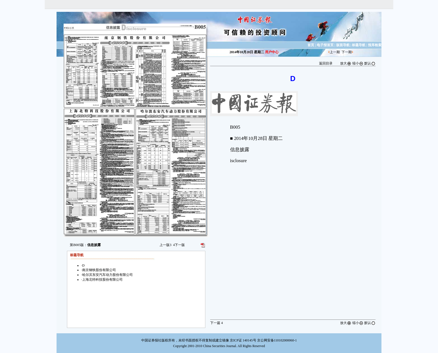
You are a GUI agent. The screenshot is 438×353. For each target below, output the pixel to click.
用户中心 (271, 52)
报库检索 (374, 45)
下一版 (179, 245)
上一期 (335, 52)
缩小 (357, 63)
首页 (310, 45)
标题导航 (358, 45)
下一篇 (216, 323)
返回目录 (326, 63)
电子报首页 (325, 45)
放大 (345, 63)
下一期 (347, 52)
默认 (370, 63)
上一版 (165, 245)
